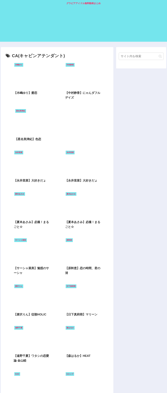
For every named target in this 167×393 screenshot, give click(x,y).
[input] (141, 56)
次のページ (57, 369)
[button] (160, 56)
